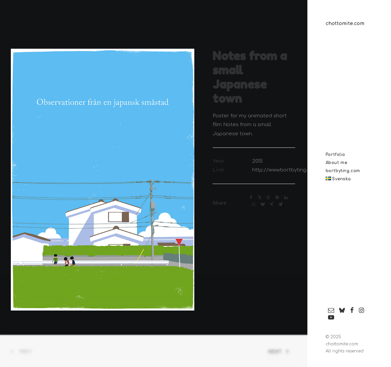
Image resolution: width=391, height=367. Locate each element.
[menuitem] (331, 310)
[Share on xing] (271, 204)
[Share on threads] (268, 197)
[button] (331, 310)
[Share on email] (280, 204)
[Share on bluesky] (263, 204)
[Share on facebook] (251, 197)
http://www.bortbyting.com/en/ (291, 170)
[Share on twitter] (260, 197)
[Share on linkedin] (286, 197)
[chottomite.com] (350, 23)
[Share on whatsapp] (254, 204)
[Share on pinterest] (277, 197)
